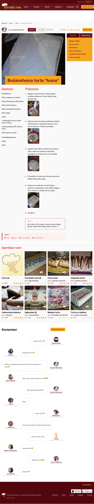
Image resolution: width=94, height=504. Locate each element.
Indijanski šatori (81, 267)
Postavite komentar (57, 329)
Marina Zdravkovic (10, 450)
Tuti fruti (12, 267)
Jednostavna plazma (12, 302)
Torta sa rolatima (81, 302)
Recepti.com (11, 6)
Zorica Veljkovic (56, 462)
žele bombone (39, 238)
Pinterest (89, 495)
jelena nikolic (56, 343)
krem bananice (25, 238)
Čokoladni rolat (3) (35, 267)
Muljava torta (58, 302)
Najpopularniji (86, 35)
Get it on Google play (87, 491)
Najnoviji (73, 35)
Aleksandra (56, 416)
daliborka (11, 427)
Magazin (58, 7)
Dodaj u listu (87, 30)
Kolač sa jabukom (75, 51)
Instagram (80, 495)
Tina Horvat (11, 474)
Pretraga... (77, 7)
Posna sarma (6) (74, 57)
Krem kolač (58, 267)
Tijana (11, 404)
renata (56, 439)
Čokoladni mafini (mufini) (77, 54)
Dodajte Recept (87, 7)
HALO (13, 498)
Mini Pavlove (73, 47)
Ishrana (36, 7)
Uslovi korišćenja (25, 495)
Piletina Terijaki (74, 41)
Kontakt (39, 495)
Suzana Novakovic (18, 30)
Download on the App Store (76, 491)
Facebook (55, 495)
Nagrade (70, 7)
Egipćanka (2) (35, 302)
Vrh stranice (87, 484)
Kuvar (26, 7)
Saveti (47, 7)
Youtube (71, 495)
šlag (15, 238)
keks (8, 238)
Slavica (10, 355)
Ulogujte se (89, 1)
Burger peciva (74, 44)
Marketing (33, 495)
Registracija (81, 1)
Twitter (64, 495)
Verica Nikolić (10, 381)
